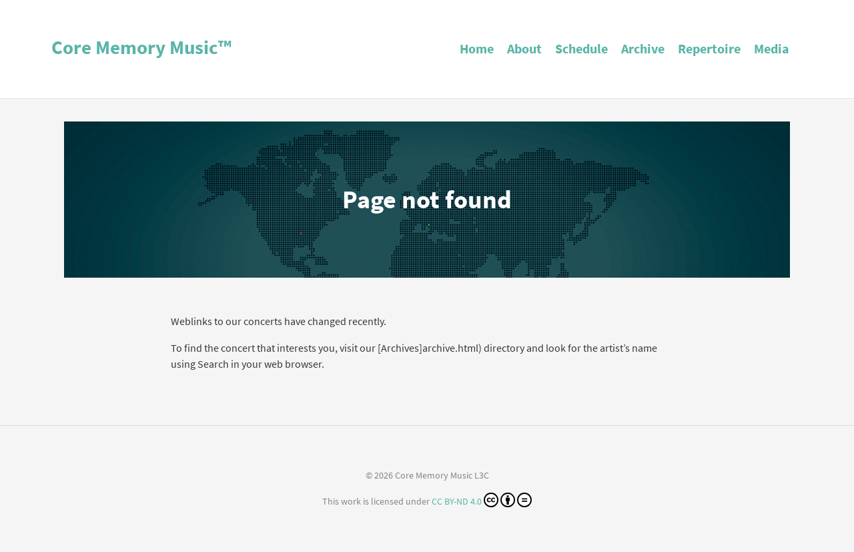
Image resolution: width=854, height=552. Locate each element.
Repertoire (709, 48)
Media (771, 48)
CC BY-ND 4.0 (482, 500)
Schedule (581, 48)
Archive (643, 48)
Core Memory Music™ (141, 47)
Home (477, 48)
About (524, 48)
